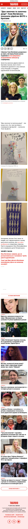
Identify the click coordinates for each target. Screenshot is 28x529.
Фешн (14, 8)
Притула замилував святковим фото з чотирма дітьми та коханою (14, 388)
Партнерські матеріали (10, 516)
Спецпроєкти (19, 515)
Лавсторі (23, 8)
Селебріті (3, 8)
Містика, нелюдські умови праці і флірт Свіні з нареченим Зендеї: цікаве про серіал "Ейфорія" (12, 365)
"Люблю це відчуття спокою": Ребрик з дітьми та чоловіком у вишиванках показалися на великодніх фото (14, 481)
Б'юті (18, 8)
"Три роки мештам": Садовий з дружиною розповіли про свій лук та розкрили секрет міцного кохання (13, 434)
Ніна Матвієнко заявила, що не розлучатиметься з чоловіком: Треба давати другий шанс (14, 256)
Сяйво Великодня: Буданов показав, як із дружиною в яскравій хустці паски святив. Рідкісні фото (13, 341)
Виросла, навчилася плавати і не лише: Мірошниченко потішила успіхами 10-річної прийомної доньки (13, 318)
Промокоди (20, 516)
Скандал (9, 8)
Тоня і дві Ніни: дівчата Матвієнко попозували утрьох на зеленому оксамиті (12, 262)
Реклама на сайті (9, 515)
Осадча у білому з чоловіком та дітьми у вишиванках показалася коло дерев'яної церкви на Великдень (14, 410)
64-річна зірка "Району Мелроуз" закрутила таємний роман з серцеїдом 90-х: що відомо (14, 458)
